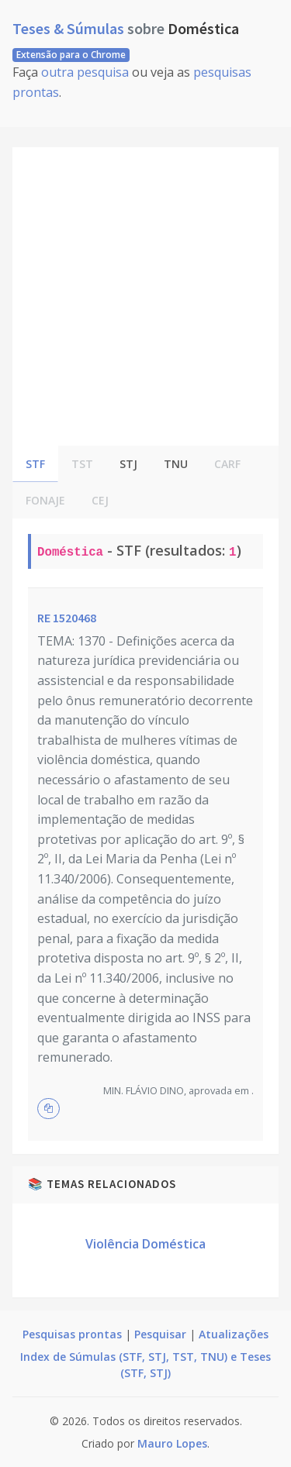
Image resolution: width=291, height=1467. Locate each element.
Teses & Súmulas (69, 28)
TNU (176, 463)
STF (35, 463)
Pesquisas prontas (72, 1334)
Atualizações (233, 1334)
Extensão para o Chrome (71, 54)
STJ (128, 463)
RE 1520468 (66, 617)
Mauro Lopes (172, 1443)
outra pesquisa (85, 72)
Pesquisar (160, 1334)
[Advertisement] (145, 292)
